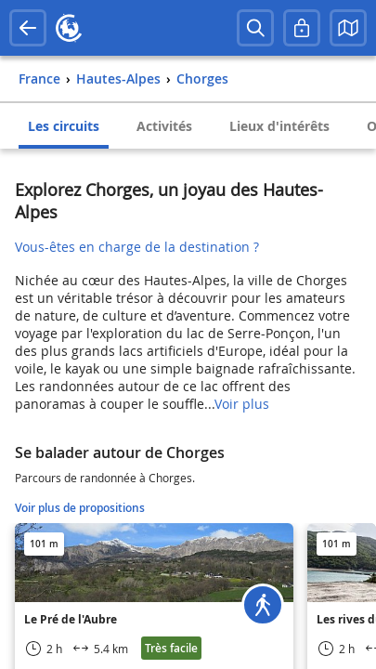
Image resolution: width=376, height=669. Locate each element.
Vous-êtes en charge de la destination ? (137, 247)
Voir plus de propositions (80, 508)
